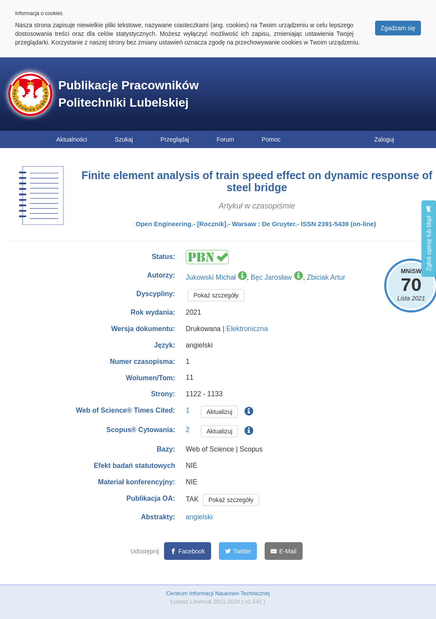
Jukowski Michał (211, 277)
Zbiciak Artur (326, 277)
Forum (225, 139)
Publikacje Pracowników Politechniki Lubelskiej (128, 94)
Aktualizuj (219, 411)
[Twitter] (238, 551)
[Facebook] (187, 551)
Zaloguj (384, 139)
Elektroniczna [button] (247, 328)
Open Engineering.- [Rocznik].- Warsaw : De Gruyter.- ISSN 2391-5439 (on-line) (256, 223)
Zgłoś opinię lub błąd (428, 238)
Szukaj (124, 139)
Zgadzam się (398, 28)
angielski (199, 517)
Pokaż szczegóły (215, 295)
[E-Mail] (283, 551)
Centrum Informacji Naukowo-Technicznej (218, 593)
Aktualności (71, 139)
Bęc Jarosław (271, 277)
